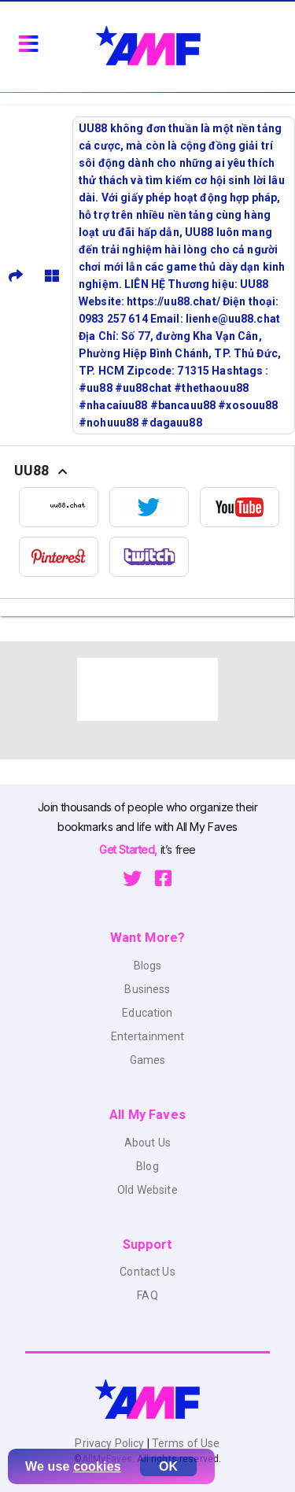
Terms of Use (184, 1443)
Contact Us (147, 1271)
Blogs (148, 965)
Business (147, 989)
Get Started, (129, 849)
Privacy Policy (110, 1443)
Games (148, 1060)
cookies (97, 1466)
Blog (147, 1166)
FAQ (147, 1295)
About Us (147, 1142)
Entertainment (148, 1036)
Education (147, 1012)
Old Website (147, 1190)
